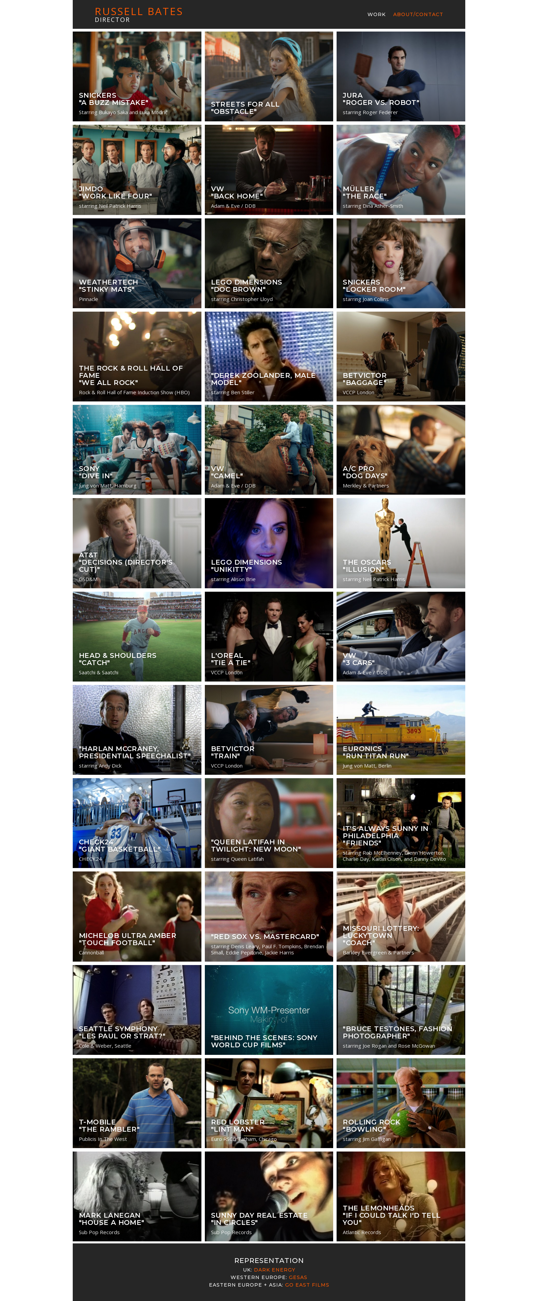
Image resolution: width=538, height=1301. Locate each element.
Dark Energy (274, 1270)
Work (376, 14)
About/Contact (418, 14)
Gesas (298, 1277)
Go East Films (307, 1285)
